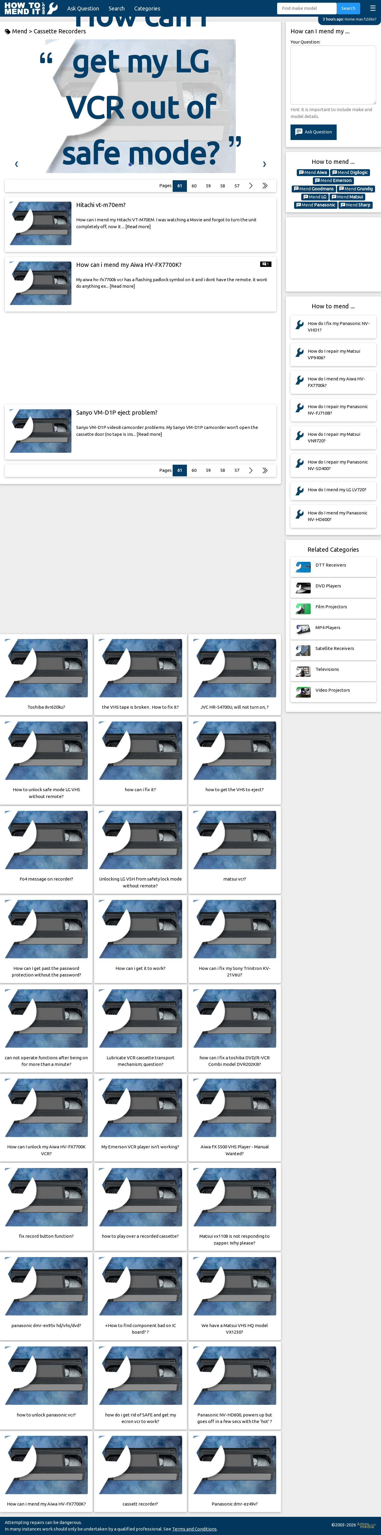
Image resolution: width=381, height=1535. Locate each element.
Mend (313, 172)
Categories (147, 8)
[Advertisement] (140, 358)
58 (222, 470)
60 (194, 470)
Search (117, 8)
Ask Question (83, 8)
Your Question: (305, 41)
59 (208, 470)
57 (237, 185)
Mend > (19, 31)
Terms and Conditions (194, 1528)
